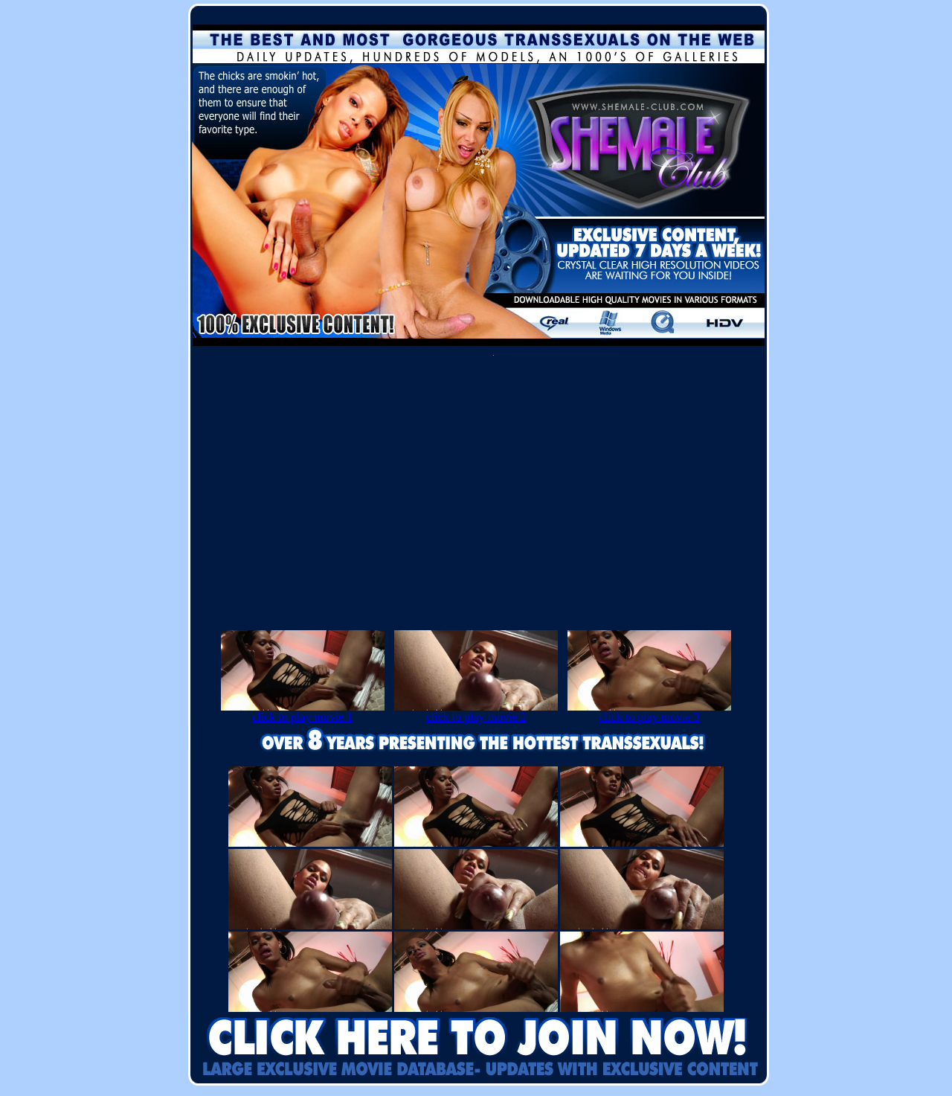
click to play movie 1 (303, 711)
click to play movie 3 (649, 711)
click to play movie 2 (476, 711)
